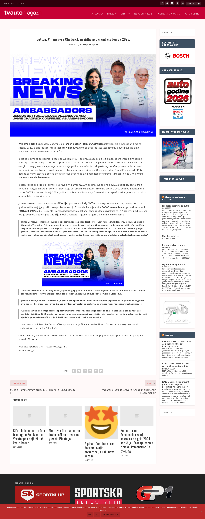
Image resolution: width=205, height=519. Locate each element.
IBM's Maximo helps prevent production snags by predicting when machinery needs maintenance (175, 380)
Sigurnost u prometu (168, 12)
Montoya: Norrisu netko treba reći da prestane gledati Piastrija (64, 429)
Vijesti (124, 12)
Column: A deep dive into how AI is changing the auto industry (176, 338)
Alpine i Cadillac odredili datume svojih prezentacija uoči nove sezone (101, 444)
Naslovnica (9, 3)
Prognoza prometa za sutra (175, 200)
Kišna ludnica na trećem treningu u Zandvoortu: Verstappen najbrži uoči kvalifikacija (29, 431)
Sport (95, 38)
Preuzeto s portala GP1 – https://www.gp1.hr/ (42, 341)
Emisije (110, 12)
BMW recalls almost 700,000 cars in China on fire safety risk (175, 360)
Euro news (170, 329)
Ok (89, 515)
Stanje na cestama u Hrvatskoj (173, 192)
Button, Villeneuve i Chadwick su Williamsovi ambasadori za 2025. (63, 330)
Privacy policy (110, 515)
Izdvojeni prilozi (143, 12)
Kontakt (21, 3)
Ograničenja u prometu (173, 259)
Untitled (166, 230)
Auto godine (192, 12)
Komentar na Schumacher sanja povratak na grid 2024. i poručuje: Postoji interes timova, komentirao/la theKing (136, 435)
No (97, 515)
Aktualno (73, 38)
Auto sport (85, 38)
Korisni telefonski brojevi (174, 239)
